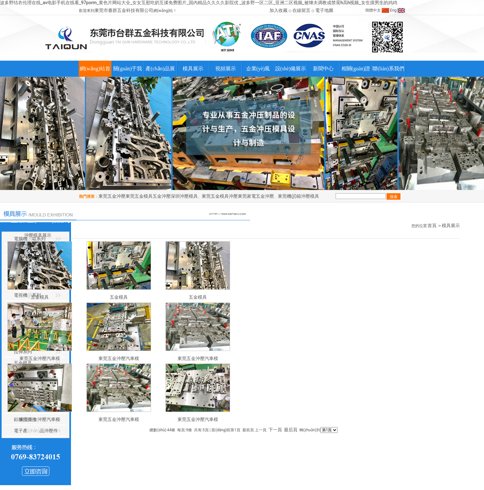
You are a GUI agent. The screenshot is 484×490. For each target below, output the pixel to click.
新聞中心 (323, 68)
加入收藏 (278, 10)
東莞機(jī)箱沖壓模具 (298, 196)
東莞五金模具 (139, 196)
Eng (393, 10)
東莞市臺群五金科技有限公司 (124, 10)
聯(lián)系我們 (388, 68)
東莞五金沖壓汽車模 (118, 358)
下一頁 (275, 429)
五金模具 (119, 297)
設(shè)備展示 (290, 68)
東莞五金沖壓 (112, 196)
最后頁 (290, 429)
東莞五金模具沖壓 (220, 196)
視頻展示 (225, 68)
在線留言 (301, 10)
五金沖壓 (162, 196)
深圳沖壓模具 (184, 196)
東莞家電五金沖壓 (256, 196)
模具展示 (193, 68)
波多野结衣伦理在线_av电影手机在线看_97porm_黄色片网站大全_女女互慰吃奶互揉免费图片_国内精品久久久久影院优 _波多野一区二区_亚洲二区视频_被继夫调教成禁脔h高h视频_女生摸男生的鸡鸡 (198, 2)
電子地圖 (324, 10)
